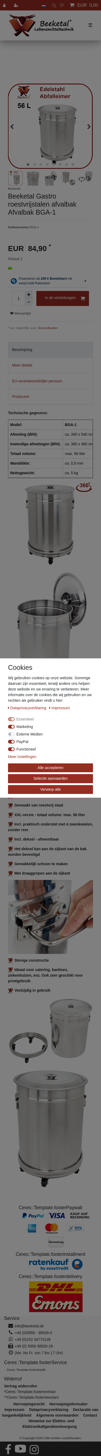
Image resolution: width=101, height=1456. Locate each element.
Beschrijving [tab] (22, 350)
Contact (90, 1415)
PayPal (22, 742)
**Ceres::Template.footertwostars (31, 1397)
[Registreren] (16, 5)
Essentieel (25, 719)
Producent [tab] (20, 396)
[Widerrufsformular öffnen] (20, 1386)
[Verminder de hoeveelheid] (28, 302)
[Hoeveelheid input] (18, 298)
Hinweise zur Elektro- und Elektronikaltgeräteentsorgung (49, 1424)
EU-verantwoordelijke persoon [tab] (37, 381)
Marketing (25, 727)
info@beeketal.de (29, 1326)
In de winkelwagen (65, 299)
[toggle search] (53, 5)
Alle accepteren (51, 768)
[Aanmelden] (5, 5)
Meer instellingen (22, 757)
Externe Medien (30, 734)
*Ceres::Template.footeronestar (30, 1392)
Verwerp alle (50, 789)
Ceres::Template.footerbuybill (26, 1369)
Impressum (59, 708)
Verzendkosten (47, 328)
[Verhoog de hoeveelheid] (28, 294)
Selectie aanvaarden (50, 778)
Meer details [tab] (22, 365)
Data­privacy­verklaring (27, 708)
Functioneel (26, 749)
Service (12, 1318)
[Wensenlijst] (62, 5)
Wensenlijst (20, 313)
